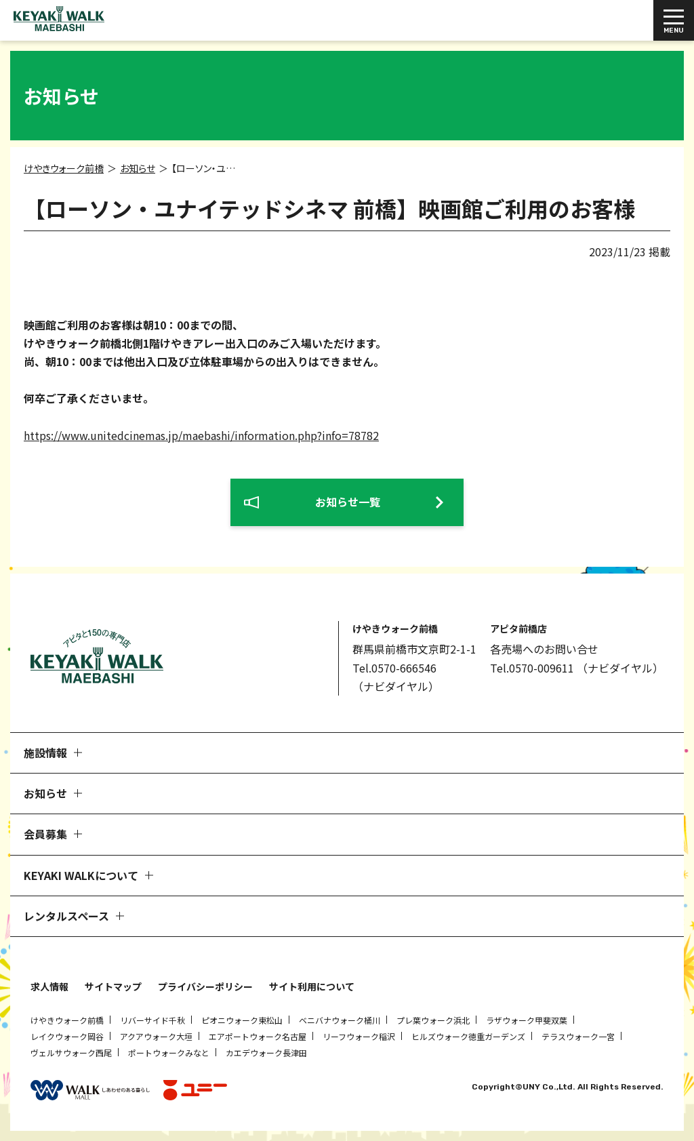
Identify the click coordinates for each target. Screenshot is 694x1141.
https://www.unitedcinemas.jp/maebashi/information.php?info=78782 (201, 435)
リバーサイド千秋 (152, 1020)
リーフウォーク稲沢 (359, 1036)
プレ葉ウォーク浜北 (433, 1020)
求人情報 (49, 986)
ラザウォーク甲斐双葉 (526, 1020)
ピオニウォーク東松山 (242, 1020)
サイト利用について (311, 986)
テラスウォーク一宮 (578, 1036)
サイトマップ (113, 986)
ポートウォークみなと (168, 1052)
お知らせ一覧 (347, 502)
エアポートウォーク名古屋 (257, 1036)
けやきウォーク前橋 (67, 1020)
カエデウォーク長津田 (266, 1052)
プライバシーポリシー (205, 986)
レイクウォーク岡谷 (67, 1036)
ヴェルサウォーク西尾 (71, 1052)
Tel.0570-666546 (394, 668)
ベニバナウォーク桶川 (339, 1020)
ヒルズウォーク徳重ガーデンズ (468, 1036)
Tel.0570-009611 (532, 668)
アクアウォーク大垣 (156, 1036)
